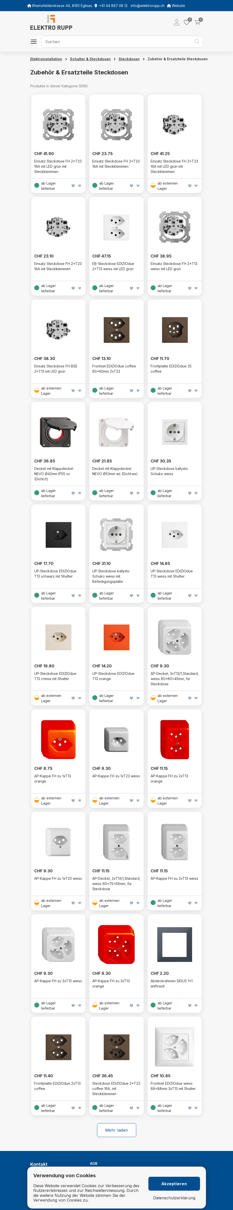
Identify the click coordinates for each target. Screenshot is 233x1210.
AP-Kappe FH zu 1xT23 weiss (116, 776)
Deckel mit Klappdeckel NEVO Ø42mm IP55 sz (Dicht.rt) (53, 473)
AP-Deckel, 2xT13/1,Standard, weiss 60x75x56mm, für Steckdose (116, 883)
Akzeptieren (174, 1183)
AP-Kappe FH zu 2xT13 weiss (174, 878)
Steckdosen (129, 59)
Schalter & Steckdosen (90, 59)
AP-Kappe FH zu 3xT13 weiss (58, 981)
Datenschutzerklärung (174, 1198)
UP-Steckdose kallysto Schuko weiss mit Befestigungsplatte (111, 576)
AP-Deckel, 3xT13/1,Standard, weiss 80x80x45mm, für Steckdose (175, 678)
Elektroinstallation (46, 59)
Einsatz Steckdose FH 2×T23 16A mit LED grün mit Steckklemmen (58, 166)
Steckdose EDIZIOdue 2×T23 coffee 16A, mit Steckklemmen (116, 1088)
